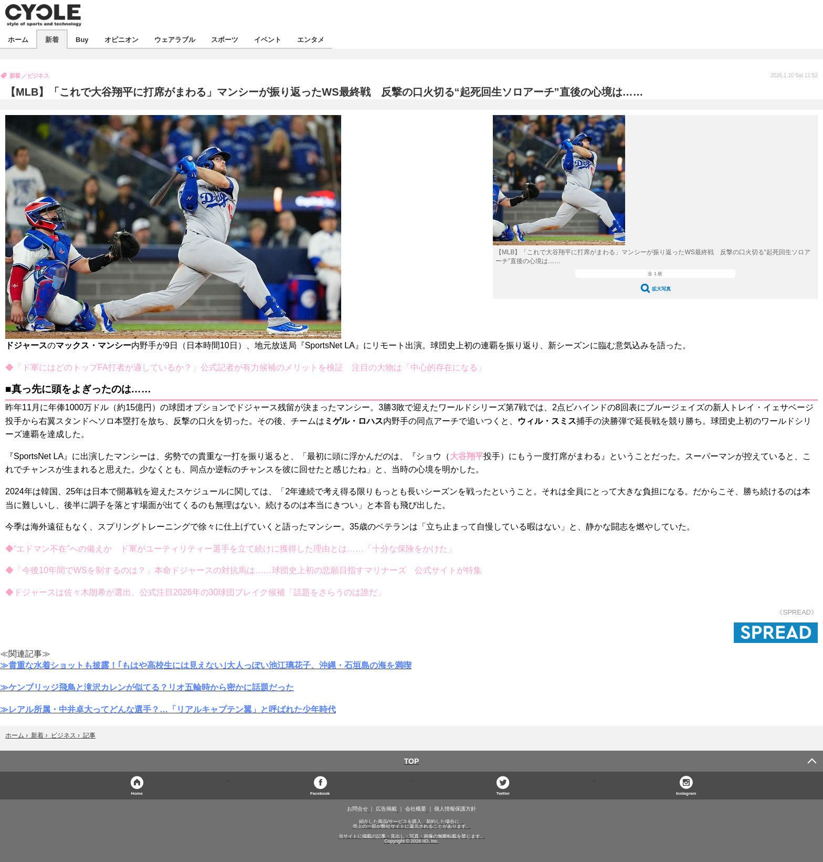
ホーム (18, 39)
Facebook (320, 793)
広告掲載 (386, 809)
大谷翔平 (466, 456)
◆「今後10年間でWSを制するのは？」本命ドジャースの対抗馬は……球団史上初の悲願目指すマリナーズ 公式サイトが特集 (243, 570)
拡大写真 (661, 288)
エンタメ (310, 39)
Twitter (503, 793)
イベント (267, 39)
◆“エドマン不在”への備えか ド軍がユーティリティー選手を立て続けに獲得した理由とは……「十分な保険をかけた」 (230, 548)
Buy (82, 39)
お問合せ (357, 809)
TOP (411, 761)
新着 (52, 39)
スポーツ (224, 39)
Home (137, 793)
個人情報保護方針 (455, 809)
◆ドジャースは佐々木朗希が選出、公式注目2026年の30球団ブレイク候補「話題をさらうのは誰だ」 (195, 592)
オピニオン (121, 39)
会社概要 (415, 809)
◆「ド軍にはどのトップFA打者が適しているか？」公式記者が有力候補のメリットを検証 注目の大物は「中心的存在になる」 (245, 367)
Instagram (686, 793)
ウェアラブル (174, 39)
